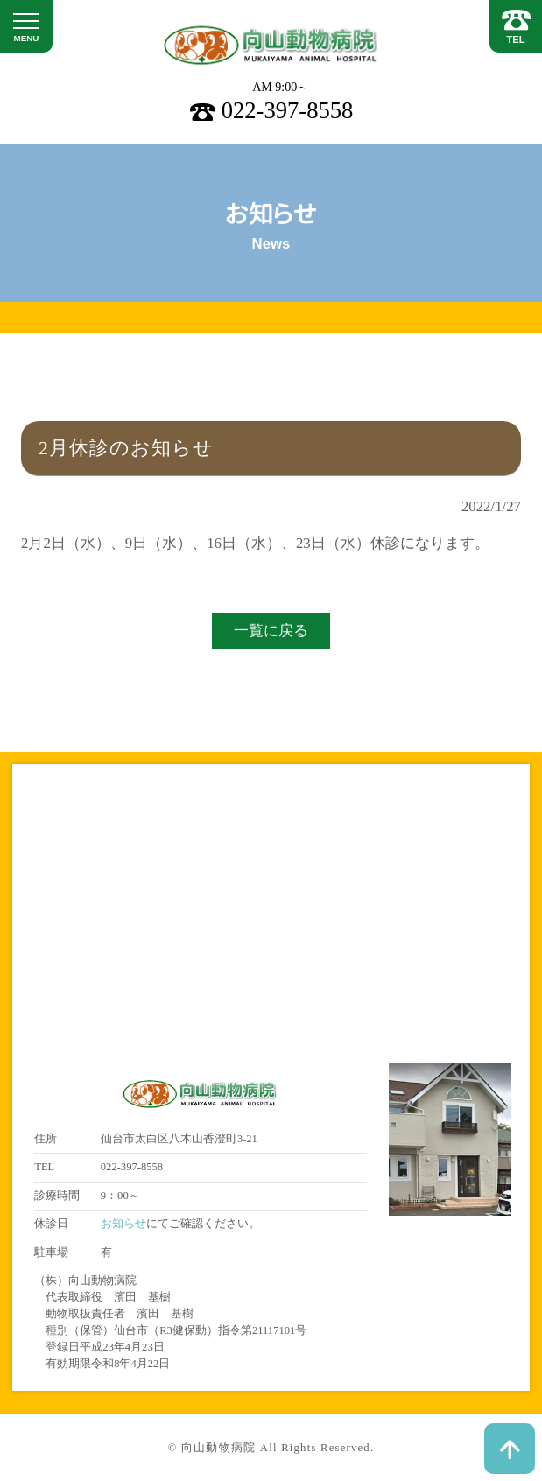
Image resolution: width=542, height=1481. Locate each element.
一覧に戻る (271, 630)
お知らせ (123, 1224)
